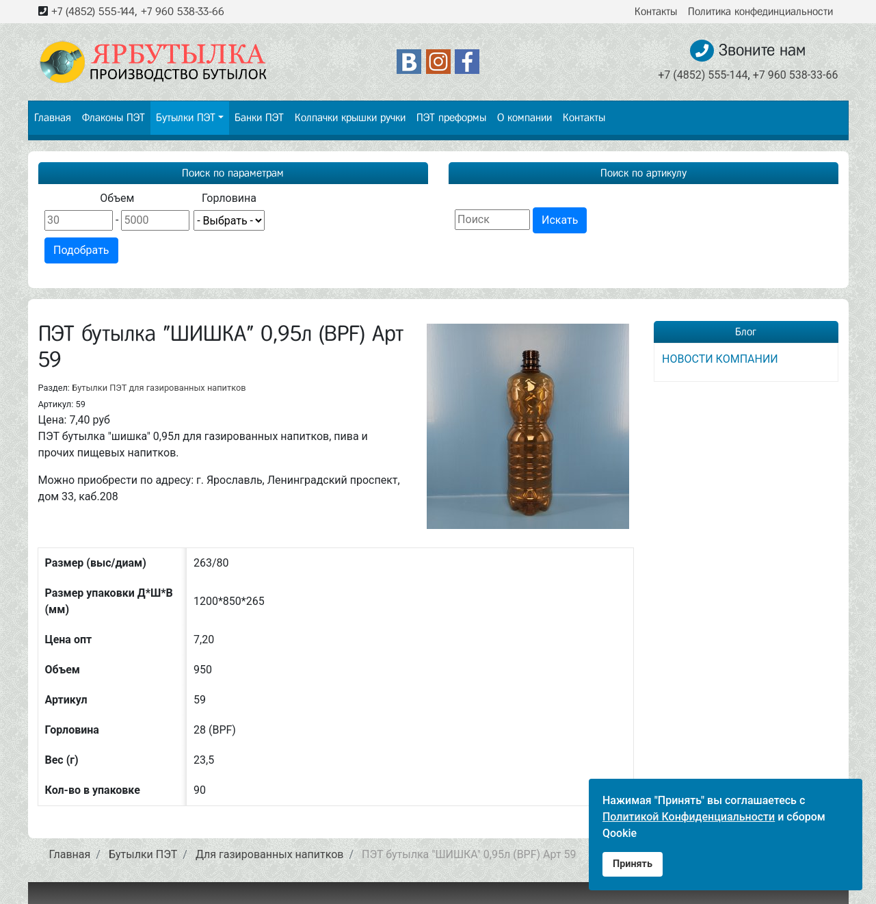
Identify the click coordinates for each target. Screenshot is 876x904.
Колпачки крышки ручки (350, 117)
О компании (524, 117)
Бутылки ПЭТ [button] (185, 117)
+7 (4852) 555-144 (93, 11)
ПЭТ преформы (451, 117)
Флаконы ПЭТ (113, 117)
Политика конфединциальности (760, 11)
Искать (560, 220)
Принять (632, 864)
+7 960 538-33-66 (182, 11)
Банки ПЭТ (259, 117)
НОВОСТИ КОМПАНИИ (720, 358)
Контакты (656, 11)
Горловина (229, 198)
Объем (117, 198)
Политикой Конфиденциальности (688, 816)
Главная (52, 117)
